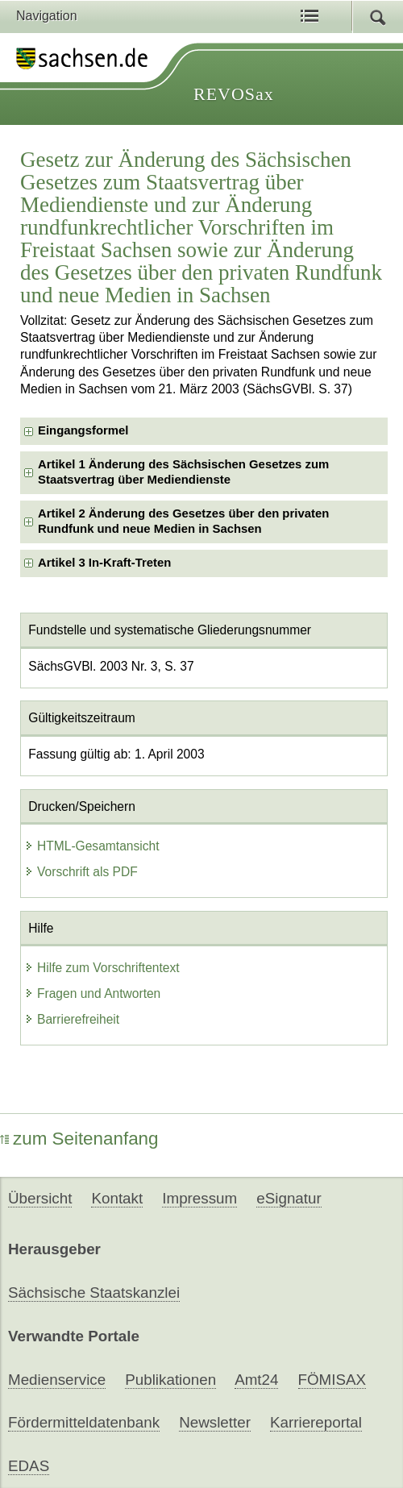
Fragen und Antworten (92, 993)
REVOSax (233, 94)
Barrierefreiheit (71, 1019)
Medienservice (57, 1379)
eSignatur (288, 1198)
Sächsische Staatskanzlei (94, 1292)
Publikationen (170, 1379)
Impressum (199, 1198)
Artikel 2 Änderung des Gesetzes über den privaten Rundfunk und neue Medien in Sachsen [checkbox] (183, 521)
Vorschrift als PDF (81, 872)
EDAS (28, 1465)
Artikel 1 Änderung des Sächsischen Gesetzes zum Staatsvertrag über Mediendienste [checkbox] (183, 472)
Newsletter (215, 1422)
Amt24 (256, 1379)
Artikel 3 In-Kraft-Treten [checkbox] (104, 562)
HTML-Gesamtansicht (92, 846)
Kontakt (117, 1198)
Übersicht (40, 1198)
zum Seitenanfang (79, 1138)
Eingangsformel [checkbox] (83, 430)
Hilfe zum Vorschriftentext (102, 968)
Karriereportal (316, 1422)
